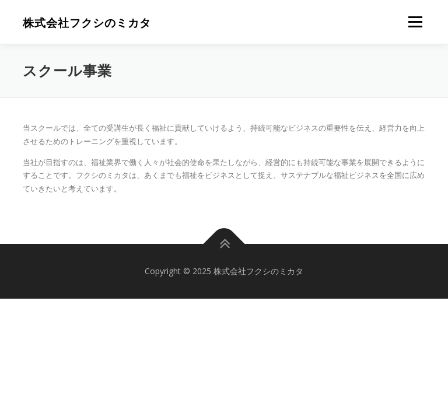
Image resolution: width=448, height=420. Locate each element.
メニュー (415, 21)
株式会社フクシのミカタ (87, 22)
